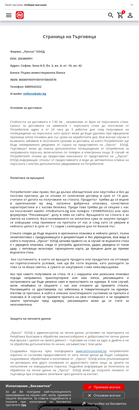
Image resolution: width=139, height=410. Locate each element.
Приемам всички (103, 387)
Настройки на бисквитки (103, 403)
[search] (111, 15)
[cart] (120, 15)
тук (23, 405)
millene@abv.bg (34, 94)
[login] (130, 15)
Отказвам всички (103, 395)
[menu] (9, 15)
